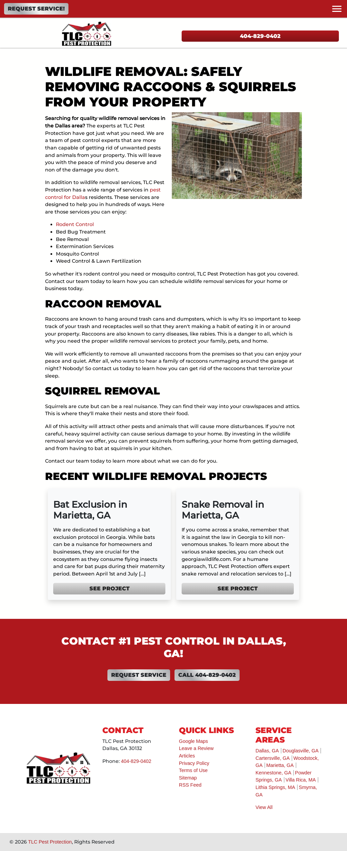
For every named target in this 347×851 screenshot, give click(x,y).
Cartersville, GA (273, 758)
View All (264, 807)
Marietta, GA (280, 765)
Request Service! (36, 8)
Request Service (138, 675)
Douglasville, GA (301, 750)
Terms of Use (193, 770)
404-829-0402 (260, 36)
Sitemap (188, 778)
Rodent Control (75, 224)
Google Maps (193, 741)
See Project (109, 588)
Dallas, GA (267, 750)
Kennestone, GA (273, 772)
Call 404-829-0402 (207, 675)
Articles (187, 755)
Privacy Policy (194, 763)
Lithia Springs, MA (275, 787)
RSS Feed (190, 785)
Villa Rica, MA (301, 780)
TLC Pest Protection (50, 842)
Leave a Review (196, 748)
